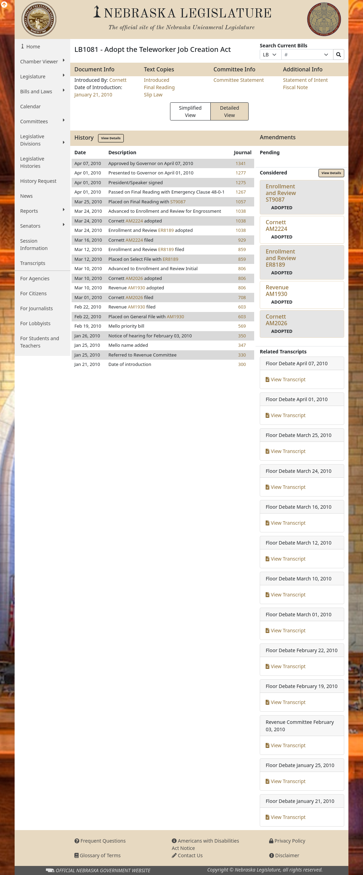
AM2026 (134, 278)
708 (242, 297)
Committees (42, 121)
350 (242, 336)
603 (242, 307)
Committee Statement (238, 80)
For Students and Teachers (39, 342)
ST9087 (178, 201)
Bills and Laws (42, 91)
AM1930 (136, 287)
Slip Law (153, 94)
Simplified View (190, 111)
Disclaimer (284, 855)
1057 (241, 201)
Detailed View (229, 111)
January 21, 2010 (93, 94)
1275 (241, 182)
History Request (38, 181)
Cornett (118, 80)
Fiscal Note (295, 87)
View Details (111, 138)
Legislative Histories (32, 162)
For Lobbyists (35, 323)
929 (242, 240)
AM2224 (134, 221)
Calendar (30, 106)
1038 (241, 211)
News (26, 196)
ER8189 (166, 230)
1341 (241, 163)
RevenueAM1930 (277, 290)
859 (242, 249)
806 (242, 268)
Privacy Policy (287, 840)
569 (242, 326)
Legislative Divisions (42, 140)
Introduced (156, 80)
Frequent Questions (100, 840)
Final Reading (159, 87)
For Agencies (34, 278)
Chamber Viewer (42, 61)
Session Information (34, 244)
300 (242, 364)
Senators (42, 225)
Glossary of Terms (97, 855)
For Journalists (36, 308)
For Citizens (33, 293)
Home (32, 46)
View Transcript (286, 379)
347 (242, 345)
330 (242, 355)
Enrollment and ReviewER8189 (281, 258)
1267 (241, 192)
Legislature (42, 76)
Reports (42, 210)
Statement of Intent (305, 80)
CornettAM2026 (276, 320)
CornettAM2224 (276, 225)
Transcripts (32, 263)
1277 (241, 173)
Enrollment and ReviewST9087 (281, 192)
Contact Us (187, 855)
